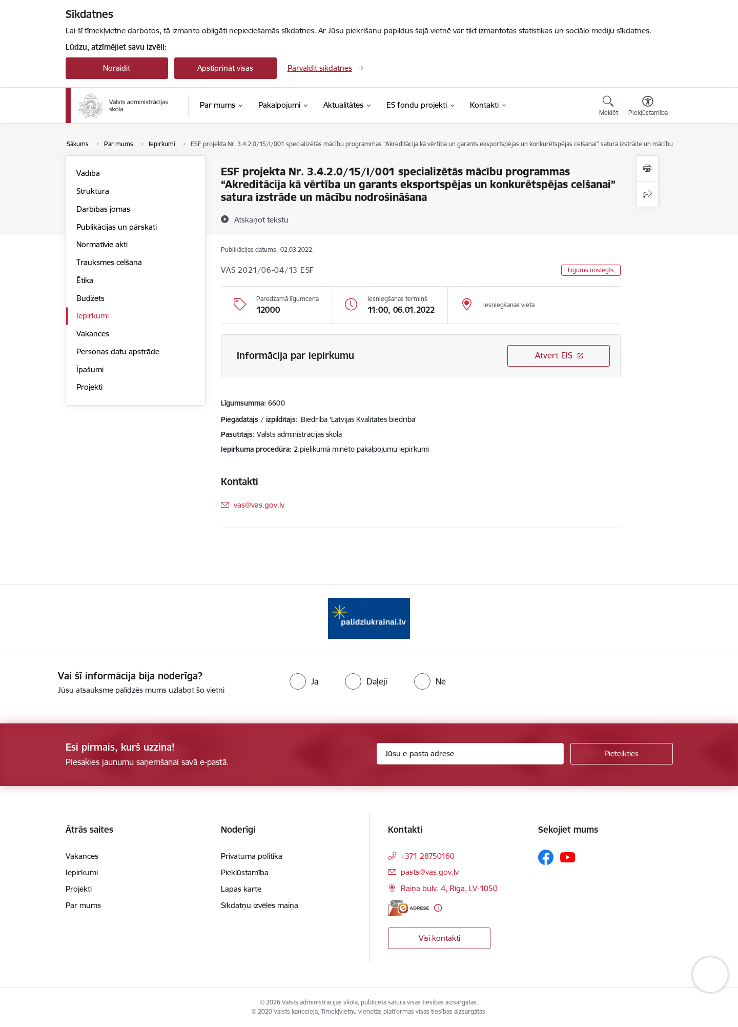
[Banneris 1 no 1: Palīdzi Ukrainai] (369, 617)
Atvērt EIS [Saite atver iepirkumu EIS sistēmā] (553, 355)
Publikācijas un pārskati (116, 227)
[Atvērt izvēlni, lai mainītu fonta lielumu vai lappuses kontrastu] (648, 107)
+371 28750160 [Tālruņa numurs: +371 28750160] (428, 856)
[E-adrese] (408, 907)
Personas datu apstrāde (117, 351)
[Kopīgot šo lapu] (647, 194)
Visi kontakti (439, 938)
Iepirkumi (92, 315)
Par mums (83, 905)
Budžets (90, 298)
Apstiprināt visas (225, 68)
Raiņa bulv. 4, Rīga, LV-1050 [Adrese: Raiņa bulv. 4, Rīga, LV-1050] (449, 888)
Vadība (88, 173)
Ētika (84, 280)
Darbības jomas (103, 209)
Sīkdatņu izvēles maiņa (259, 905)
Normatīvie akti (102, 244)
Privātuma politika (251, 856)
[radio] (304, 681)
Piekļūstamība (245, 872)
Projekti (89, 387)
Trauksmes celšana (109, 262)
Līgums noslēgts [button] (591, 270)
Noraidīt (116, 68)
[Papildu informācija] (438, 908)
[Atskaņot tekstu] (261, 219)
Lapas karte (241, 889)
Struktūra (92, 191)
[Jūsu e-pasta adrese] (470, 753)
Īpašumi (90, 369)
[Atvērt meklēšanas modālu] (608, 107)
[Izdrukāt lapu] (647, 168)
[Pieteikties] (621, 753)
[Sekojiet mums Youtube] (568, 857)
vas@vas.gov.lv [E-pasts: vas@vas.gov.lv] (259, 505)
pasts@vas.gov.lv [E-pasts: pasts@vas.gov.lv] (430, 872)
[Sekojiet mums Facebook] (546, 857)
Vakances (92, 333)
